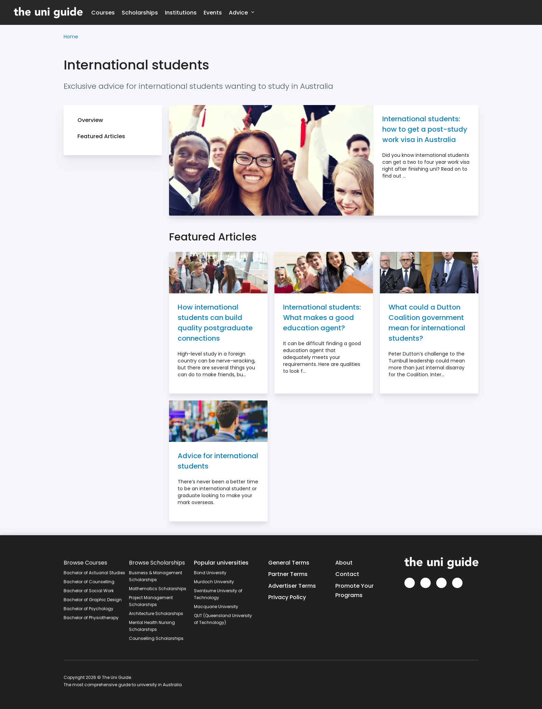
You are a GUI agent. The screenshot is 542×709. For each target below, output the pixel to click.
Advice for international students (218, 461)
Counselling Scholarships (156, 638)
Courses (103, 13)
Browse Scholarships (157, 563)
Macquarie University (216, 606)
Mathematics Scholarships (157, 589)
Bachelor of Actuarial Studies (94, 573)
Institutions (181, 13)
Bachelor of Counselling (89, 582)
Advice (241, 12)
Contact (347, 574)
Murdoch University (214, 582)
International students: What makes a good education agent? (322, 317)
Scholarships (140, 13)
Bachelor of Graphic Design (93, 600)
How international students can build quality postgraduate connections (215, 322)
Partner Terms (288, 574)
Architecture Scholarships (156, 613)
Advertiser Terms (292, 586)
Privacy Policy (287, 597)
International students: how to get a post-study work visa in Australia (424, 129)
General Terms (288, 563)
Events (213, 13)
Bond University (210, 573)
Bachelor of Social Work (89, 591)
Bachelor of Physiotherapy (91, 618)
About (344, 563)
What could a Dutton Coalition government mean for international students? (427, 322)
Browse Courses (85, 563)
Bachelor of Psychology (88, 609)
